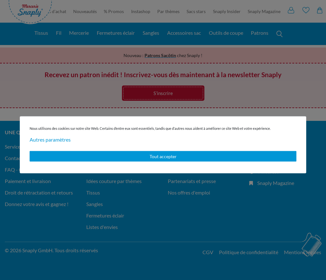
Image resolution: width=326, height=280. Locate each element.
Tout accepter (163, 156)
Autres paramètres (50, 139)
